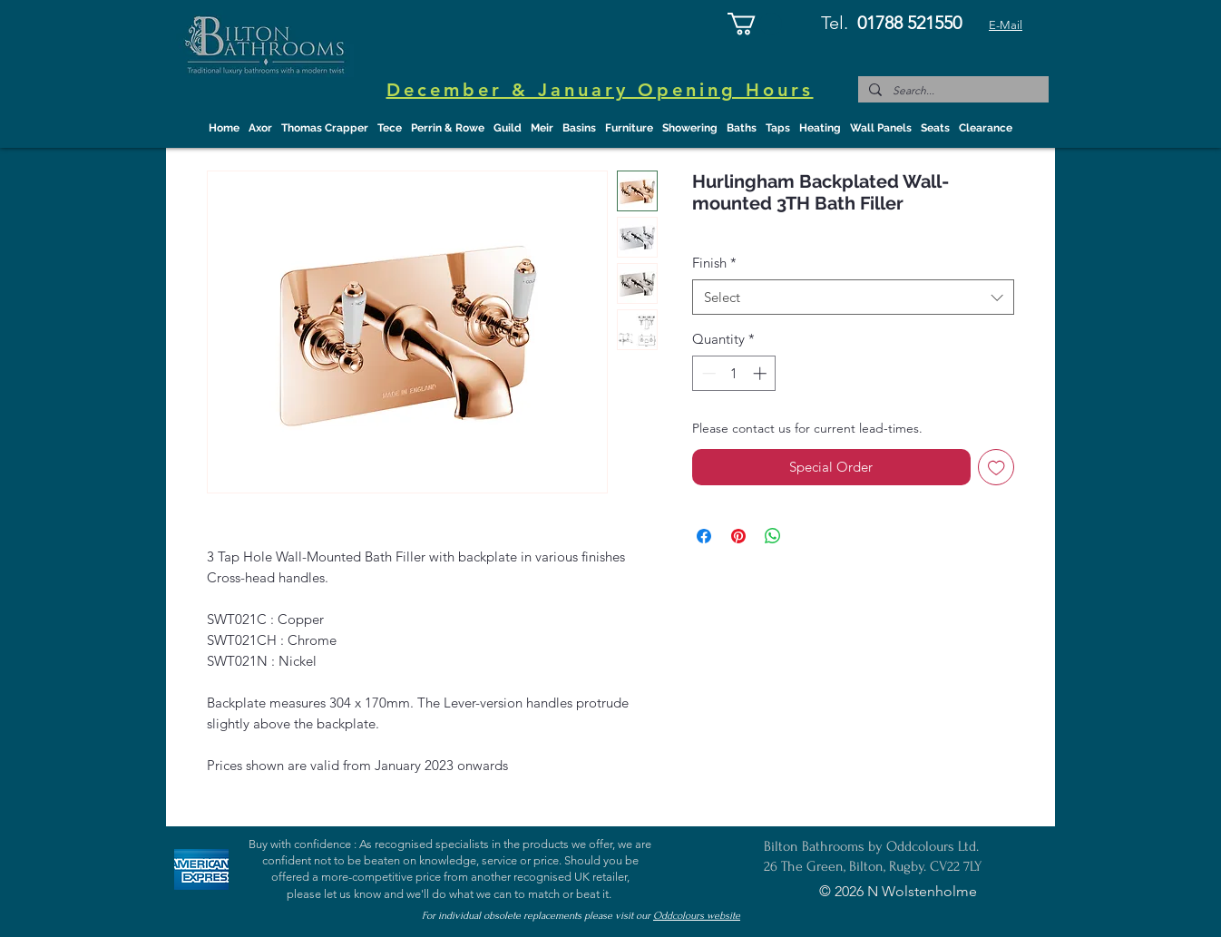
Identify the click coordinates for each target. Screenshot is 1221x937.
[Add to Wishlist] (996, 467)
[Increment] (761, 373)
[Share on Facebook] (704, 536)
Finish (714, 262)
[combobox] (853, 297)
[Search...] (952, 91)
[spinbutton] (734, 373)
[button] (755, 23)
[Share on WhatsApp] (773, 536)
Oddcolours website (696, 916)
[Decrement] (707, 373)
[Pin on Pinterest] (738, 536)
